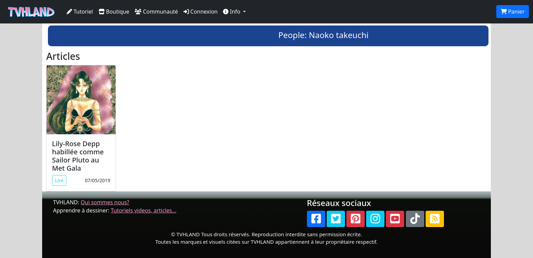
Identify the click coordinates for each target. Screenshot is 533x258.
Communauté (156, 11)
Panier (513, 11)
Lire (59, 180)
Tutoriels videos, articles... (143, 210)
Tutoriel (80, 11)
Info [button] (232, 11)
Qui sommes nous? (105, 202)
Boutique (114, 11)
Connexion (201, 11)
